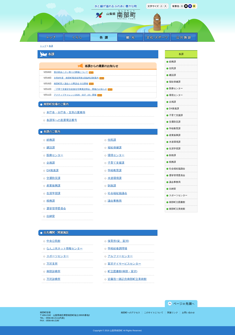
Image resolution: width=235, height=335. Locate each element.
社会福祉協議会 (117, 193)
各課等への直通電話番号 (62, 120)
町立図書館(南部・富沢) (122, 271)
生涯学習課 (53, 193)
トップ (43, 46)
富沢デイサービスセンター (124, 263)
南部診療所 (53, 271)
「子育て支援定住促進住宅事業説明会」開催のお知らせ (80, 89)
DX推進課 (53, 170)
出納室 (51, 216)
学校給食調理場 (117, 248)
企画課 (51, 162)
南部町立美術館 (177, 208)
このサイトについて (153, 312)
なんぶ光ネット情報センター (65, 248)
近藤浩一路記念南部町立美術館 (127, 279)
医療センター (55, 155)
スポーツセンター (58, 256)
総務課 (51, 139)
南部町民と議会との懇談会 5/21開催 (71, 83)
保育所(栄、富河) (118, 241)
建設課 (51, 147)
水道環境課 (115, 178)
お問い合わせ (188, 312)
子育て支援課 (116, 162)
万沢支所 (52, 263)
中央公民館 (53, 241)
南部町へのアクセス (130, 312)
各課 (51, 46)
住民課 (112, 139)
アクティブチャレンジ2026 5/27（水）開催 (75, 95)
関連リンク (172, 312)
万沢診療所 (53, 279)
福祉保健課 (115, 147)
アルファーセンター (120, 256)
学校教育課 (115, 170)
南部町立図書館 (177, 202)
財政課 (112, 185)
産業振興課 (53, 185)
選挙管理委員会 (56, 208)
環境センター (116, 155)
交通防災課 (53, 178)
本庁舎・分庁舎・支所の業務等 (66, 112)
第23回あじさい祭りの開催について (71, 72)
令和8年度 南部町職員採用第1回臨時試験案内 (76, 78)
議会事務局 (115, 200)
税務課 (51, 200)
